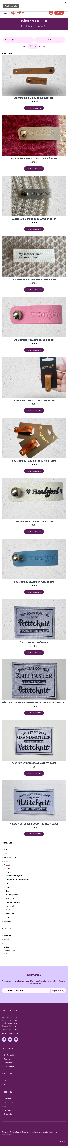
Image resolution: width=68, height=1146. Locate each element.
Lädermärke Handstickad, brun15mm (34, 400)
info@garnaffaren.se (10, 1033)
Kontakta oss (9, 1066)
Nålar (7, 891)
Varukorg (7, 1110)
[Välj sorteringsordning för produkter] (18, 40)
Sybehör (8, 883)
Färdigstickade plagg (13, 902)
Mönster (7, 861)
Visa (25, 46)
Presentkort (10, 914)
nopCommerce (7, 1135)
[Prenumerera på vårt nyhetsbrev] (34, 990)
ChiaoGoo (9, 872)
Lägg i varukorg (34, 108)
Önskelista (8, 1114)
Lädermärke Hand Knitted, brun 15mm (34, 460)
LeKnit (6, 947)
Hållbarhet (8, 1063)
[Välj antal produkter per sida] (33, 46)
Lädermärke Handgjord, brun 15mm (34, 98)
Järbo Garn (8, 935)
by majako (62, 1142)
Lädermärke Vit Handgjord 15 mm (34, 521)
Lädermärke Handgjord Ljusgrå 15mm (34, 219)
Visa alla (5, 954)
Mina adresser (9, 1106)
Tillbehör (7, 865)
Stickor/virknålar (10, 857)
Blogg (6, 1084)
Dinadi (6, 939)
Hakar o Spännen (12, 895)
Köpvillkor (7, 1059)
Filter (49, 40)
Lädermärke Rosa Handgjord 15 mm (34, 340)
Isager (6, 943)
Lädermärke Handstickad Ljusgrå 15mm (34, 158)
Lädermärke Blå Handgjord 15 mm (34, 581)
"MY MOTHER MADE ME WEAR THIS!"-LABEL (34, 279)
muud (8, 868)
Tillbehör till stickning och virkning (17, 880)
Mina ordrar (8, 1103)
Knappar (8, 887)
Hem (23, 26)
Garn (6, 854)
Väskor (8, 917)
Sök (5, 1081)
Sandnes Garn (9, 951)
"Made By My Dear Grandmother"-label (34, 763)
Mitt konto (8, 1099)
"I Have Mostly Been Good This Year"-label (34, 823)
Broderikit (7, 921)
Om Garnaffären (10, 1055)
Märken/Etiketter (11, 898)
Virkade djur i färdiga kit (14, 876)
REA (5, 850)
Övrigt (8, 910)
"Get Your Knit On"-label (34, 642)
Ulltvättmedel (10, 906)
